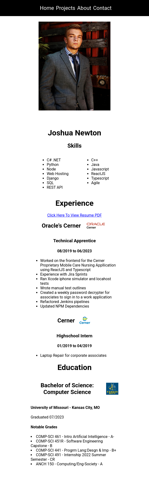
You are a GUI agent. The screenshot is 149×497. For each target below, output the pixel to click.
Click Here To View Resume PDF (74, 215)
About (84, 8)
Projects (65, 8)
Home (47, 8)
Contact (102, 8)
